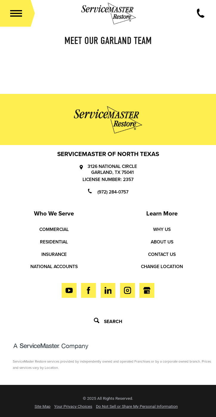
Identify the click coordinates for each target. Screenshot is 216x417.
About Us (162, 242)
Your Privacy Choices (73, 407)
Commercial (54, 229)
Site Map (43, 407)
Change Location (162, 266)
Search (108, 321)
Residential (54, 242)
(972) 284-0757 (108, 191)
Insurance (54, 254)
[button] (16, 13)
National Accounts (54, 266)
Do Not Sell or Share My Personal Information (137, 407)
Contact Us (162, 254)
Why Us (162, 229)
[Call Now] (200, 13)
